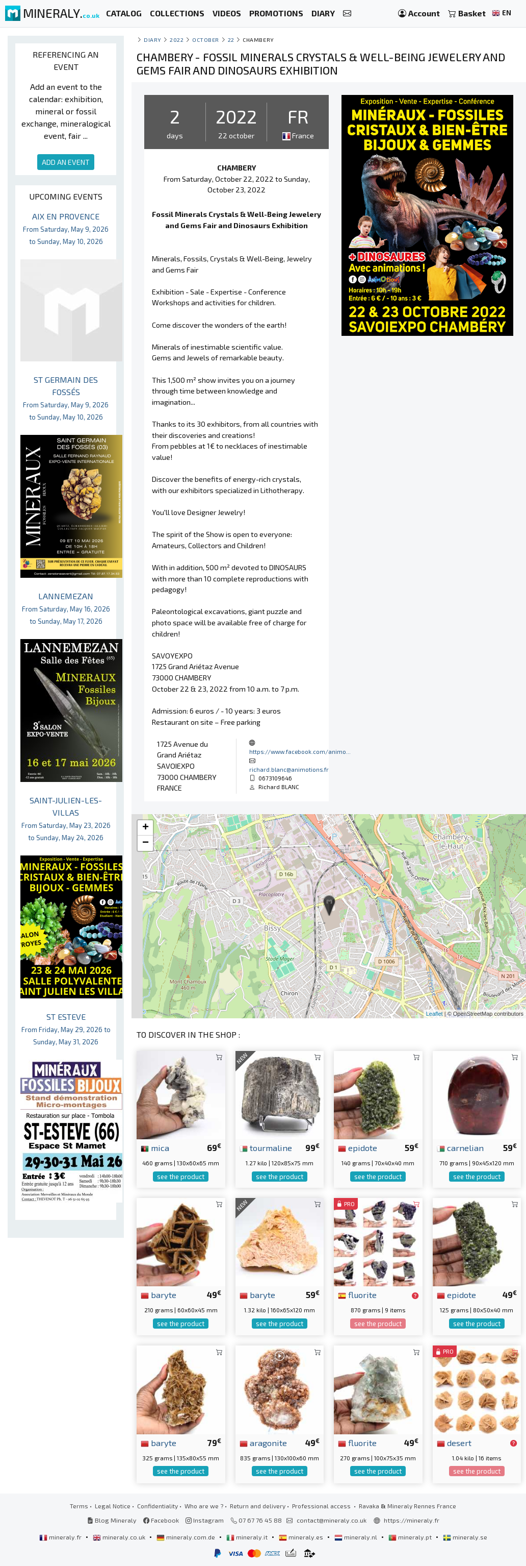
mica (155, 1147)
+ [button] (145, 828)
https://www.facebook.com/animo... (300, 751)
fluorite (357, 1294)
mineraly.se (465, 1536)
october (205, 39)
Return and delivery (257, 1505)
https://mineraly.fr (411, 1520)
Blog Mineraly (112, 1520)
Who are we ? (204, 1505)
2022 (176, 39)
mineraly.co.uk (120, 1536)
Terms (79, 1505)
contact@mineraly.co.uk (331, 1520)
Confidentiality (157, 1505)
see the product (180, 1176)
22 (231, 39)
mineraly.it (247, 1536)
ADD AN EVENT (66, 162)
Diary (153, 39)
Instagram (205, 1520)
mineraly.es (302, 1536)
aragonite (263, 1442)
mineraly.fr (61, 1536)
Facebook (161, 1520)
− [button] (145, 843)
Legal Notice (112, 1505)
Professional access (322, 1505)
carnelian (460, 1147)
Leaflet (434, 1014)
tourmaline (266, 1147)
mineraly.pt (410, 1536)
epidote (357, 1147)
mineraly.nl (356, 1536)
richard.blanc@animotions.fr (289, 769)
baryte (158, 1294)
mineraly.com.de (186, 1536)
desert (454, 1442)
